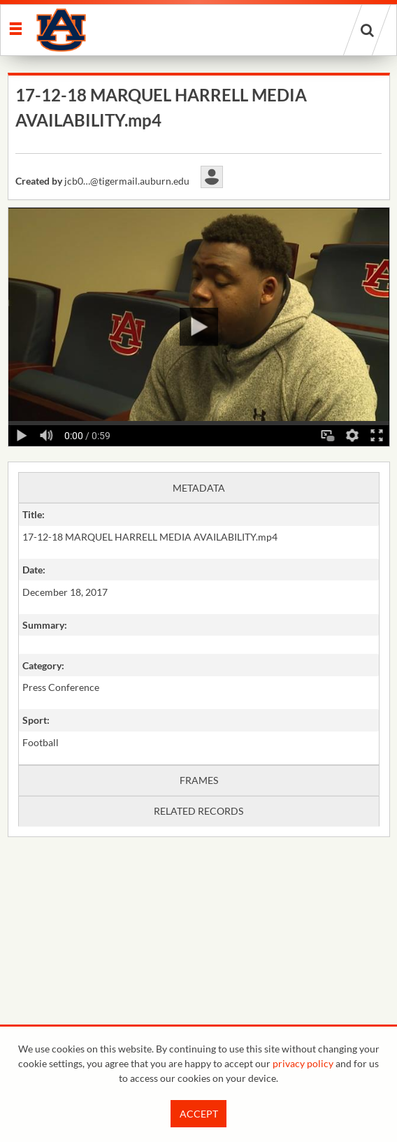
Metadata (199, 488)
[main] (199, 490)
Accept (199, 1114)
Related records (198, 811)
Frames (199, 780)
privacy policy (303, 1063)
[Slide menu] (15, 28)
